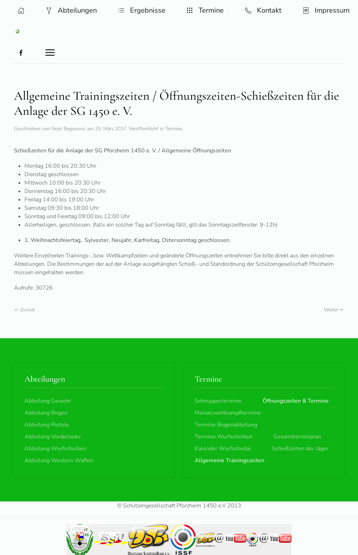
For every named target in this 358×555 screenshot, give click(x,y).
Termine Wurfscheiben (223, 436)
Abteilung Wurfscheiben (55, 448)
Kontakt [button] (263, 10)
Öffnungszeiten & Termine (296, 401)
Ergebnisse (141, 10)
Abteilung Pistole (46, 425)
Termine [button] (205, 10)
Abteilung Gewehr (47, 401)
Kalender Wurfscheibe (223, 448)
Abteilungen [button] (71, 10)
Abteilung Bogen (45, 413)
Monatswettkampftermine (228, 413)
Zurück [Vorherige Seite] (25, 309)
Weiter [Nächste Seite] (334, 309)
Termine (173, 128)
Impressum (326, 10)
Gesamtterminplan (297, 436)
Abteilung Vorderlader (52, 436)
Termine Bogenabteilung (226, 425)
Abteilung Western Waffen (58, 460)
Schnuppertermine (218, 401)
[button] (20, 10)
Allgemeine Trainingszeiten (229, 460)
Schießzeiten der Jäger (300, 448)
